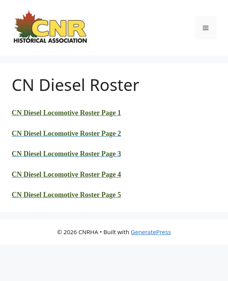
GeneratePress (151, 232)
